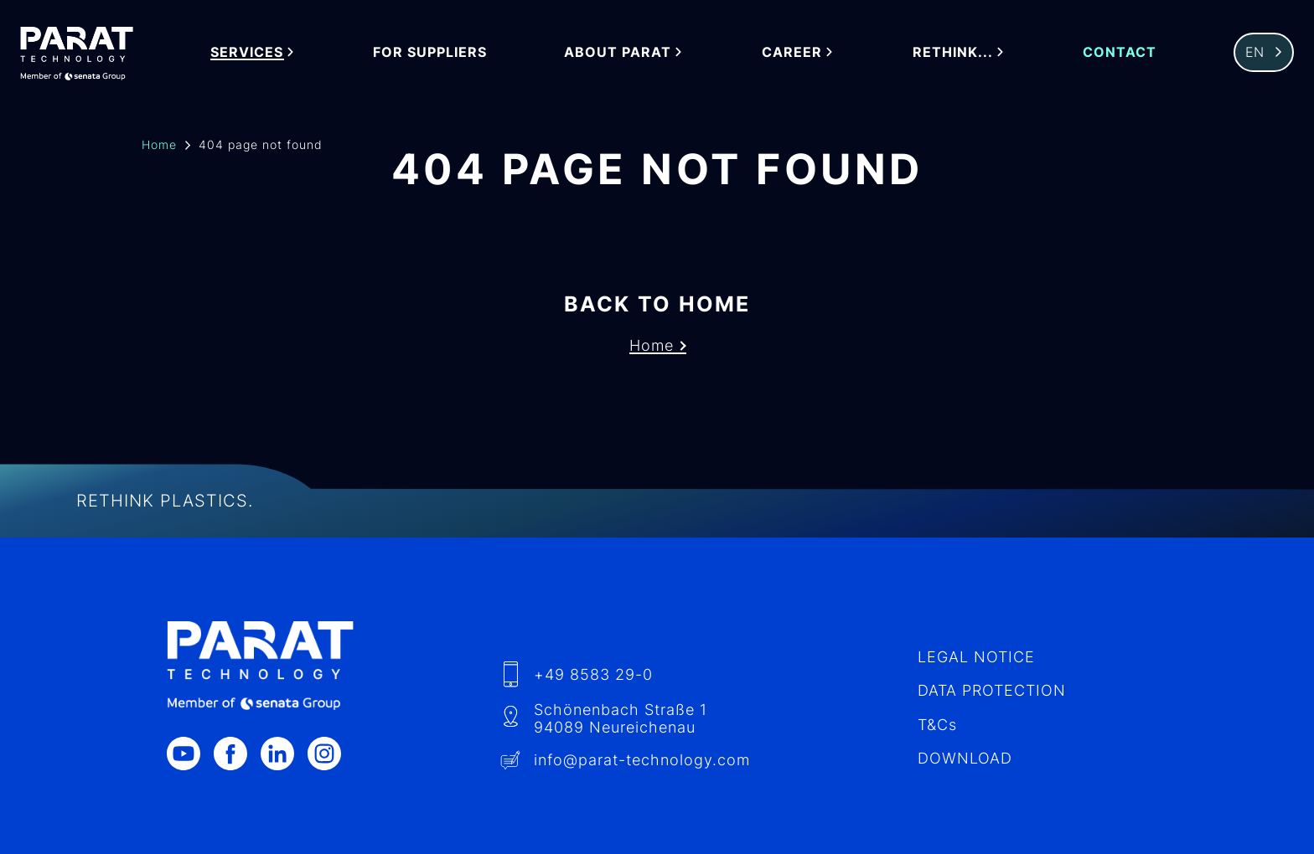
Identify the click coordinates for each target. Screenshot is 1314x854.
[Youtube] (190, 753)
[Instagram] (331, 753)
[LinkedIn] (284, 753)
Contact (1119, 52)
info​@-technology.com (642, 760)
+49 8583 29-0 (593, 674)
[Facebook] (237, 753)
